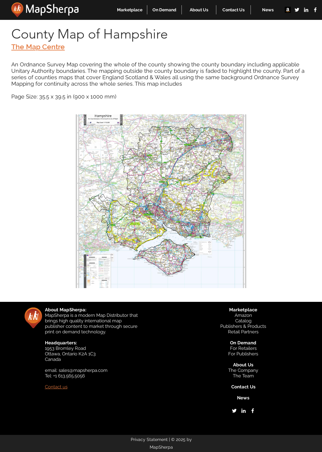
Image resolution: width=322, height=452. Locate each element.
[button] (129, 9)
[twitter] (297, 10)
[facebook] (315, 10)
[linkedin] (306, 10)
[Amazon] (288, 10)
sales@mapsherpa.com (83, 370)
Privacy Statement (149, 439)
